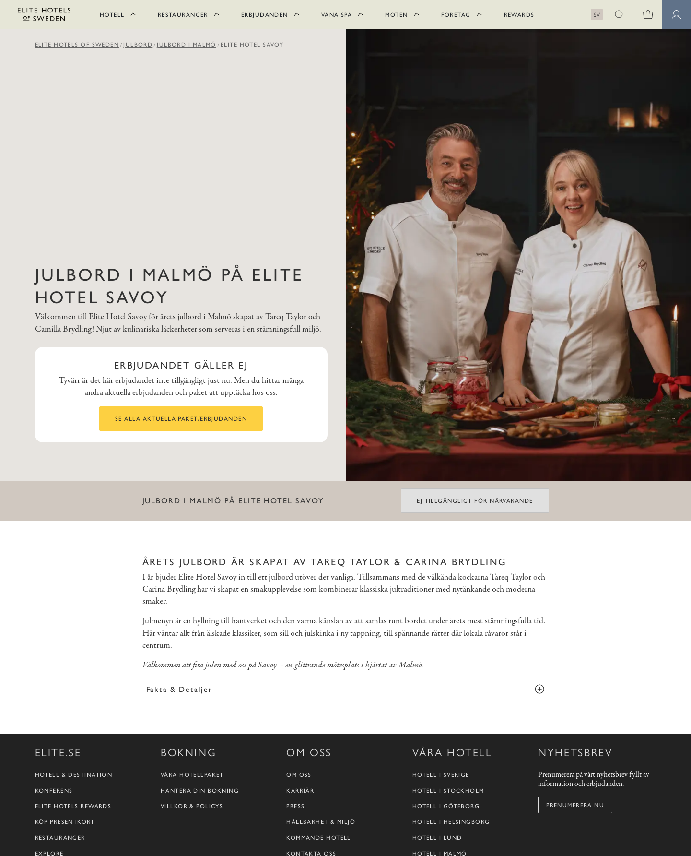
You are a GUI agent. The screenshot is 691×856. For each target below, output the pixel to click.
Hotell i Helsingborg (451, 822)
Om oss (299, 775)
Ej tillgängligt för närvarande (475, 500)
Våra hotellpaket (192, 775)
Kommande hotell (318, 837)
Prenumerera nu (575, 804)
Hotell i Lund (437, 837)
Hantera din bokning (200, 790)
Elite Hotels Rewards (73, 806)
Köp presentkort (65, 822)
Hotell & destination (74, 775)
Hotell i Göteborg (446, 806)
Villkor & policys (192, 806)
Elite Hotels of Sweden (77, 44)
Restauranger (183, 14)
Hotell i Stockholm (448, 790)
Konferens (54, 790)
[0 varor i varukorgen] (647, 14)
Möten (396, 14)
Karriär (300, 790)
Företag (456, 14)
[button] (619, 14)
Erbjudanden (264, 14)
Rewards (519, 14)
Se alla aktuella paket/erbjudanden (181, 418)
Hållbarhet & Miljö (320, 822)
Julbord (137, 44)
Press (295, 806)
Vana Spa (336, 14)
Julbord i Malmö (186, 44)
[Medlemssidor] (676, 14)
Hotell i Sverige (440, 775)
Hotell (112, 14)
